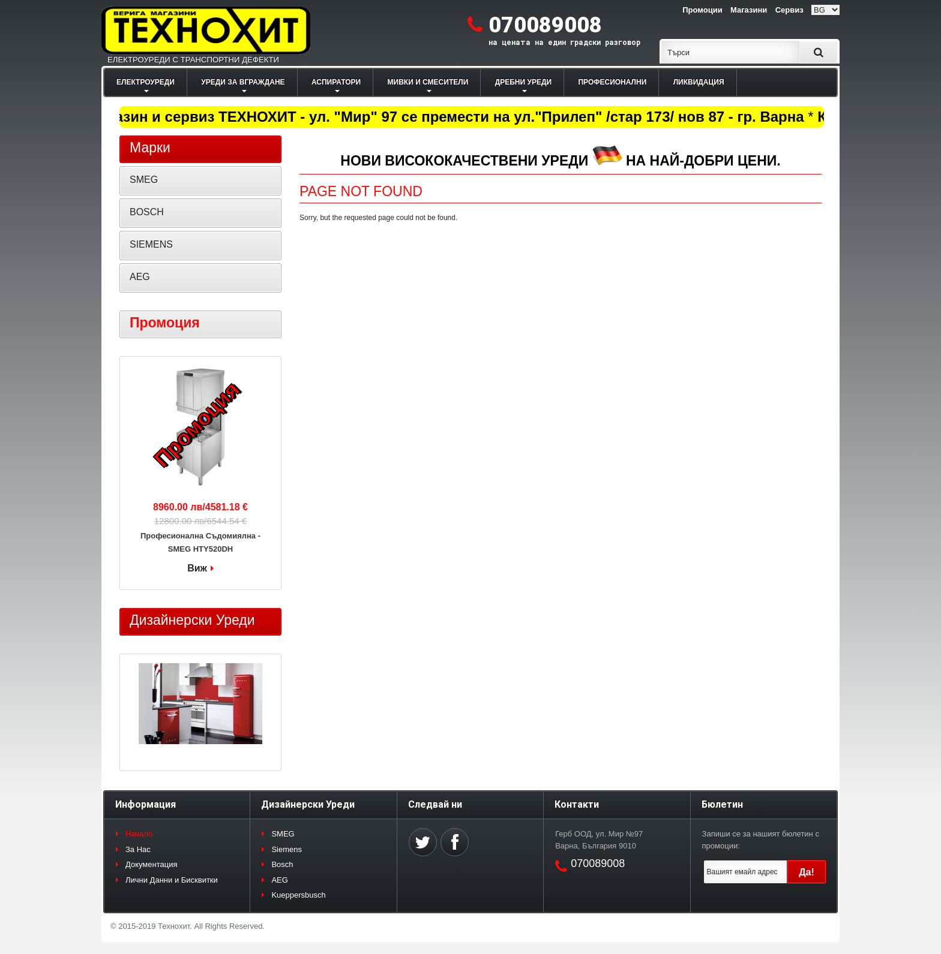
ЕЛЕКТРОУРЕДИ (145, 82)
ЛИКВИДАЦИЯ (698, 82)
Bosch (282, 864)
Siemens (286, 849)
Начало (138, 833)
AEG (140, 277)
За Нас (138, 849)
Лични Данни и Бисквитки (171, 879)
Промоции (702, 9)
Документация (151, 864)
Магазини (748, 9)
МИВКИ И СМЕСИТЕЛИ (428, 82)
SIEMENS (151, 244)
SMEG (144, 179)
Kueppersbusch (298, 894)
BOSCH (147, 212)
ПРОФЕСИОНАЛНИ (612, 82)
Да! (806, 872)
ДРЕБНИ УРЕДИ (523, 82)
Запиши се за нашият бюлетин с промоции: (760, 839)
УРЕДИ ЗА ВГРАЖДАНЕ (242, 82)
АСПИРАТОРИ (336, 82)
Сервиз (789, 9)
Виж (197, 568)
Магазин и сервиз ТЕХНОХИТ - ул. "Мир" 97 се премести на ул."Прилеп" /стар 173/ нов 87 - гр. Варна (449, 117)
